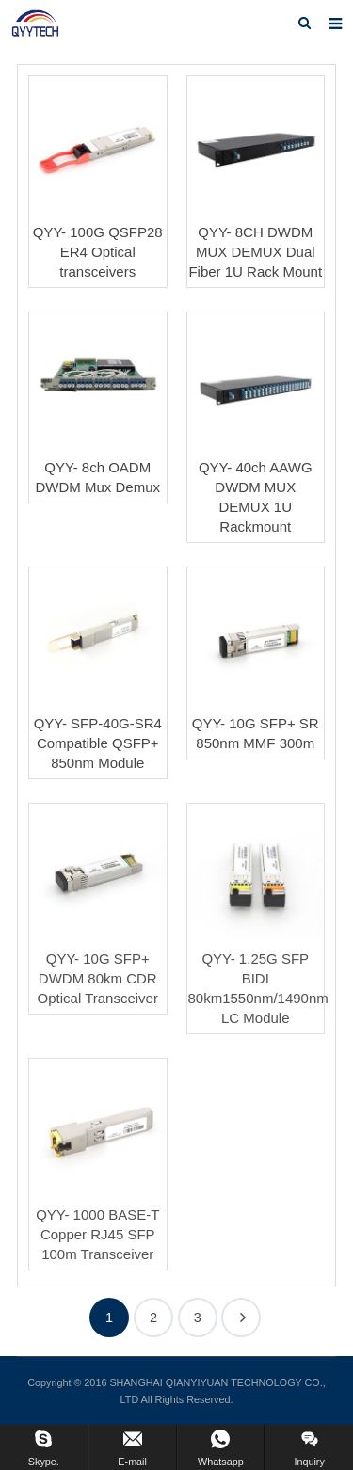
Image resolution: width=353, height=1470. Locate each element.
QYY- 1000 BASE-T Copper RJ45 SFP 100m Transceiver (97, 1234)
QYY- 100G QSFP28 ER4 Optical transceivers (98, 252)
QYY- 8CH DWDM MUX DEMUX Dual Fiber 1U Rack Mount (255, 252)
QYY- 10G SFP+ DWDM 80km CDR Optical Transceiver (98, 978)
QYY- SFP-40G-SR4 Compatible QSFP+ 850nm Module (98, 743)
